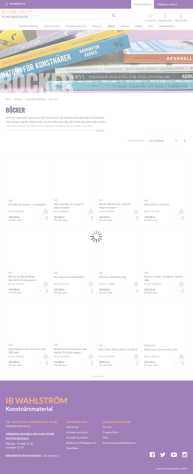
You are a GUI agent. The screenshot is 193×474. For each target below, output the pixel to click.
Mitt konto (72, 427)
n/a (10, 200)
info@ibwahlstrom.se (18, 426)
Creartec (150, 345)
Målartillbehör (35, 99)
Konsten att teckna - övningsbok (27, 204)
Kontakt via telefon (77, 437)
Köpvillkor (72, 448)
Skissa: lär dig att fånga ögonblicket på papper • (22, 278)
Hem (8, 99)
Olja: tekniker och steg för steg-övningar (69, 205)
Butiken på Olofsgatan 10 (81, 442)
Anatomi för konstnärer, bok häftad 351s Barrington (70, 350)
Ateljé (18, 99)
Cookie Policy (111, 432)
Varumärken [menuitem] (167, 26)
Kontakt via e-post (77, 432)
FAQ (105, 437)
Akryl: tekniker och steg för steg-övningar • (115, 205)
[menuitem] (28, 26)
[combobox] (73, 15)
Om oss (107, 427)
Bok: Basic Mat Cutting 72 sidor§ (118, 349)
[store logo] (17, 14)
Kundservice (17, 3)
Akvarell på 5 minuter (156, 204)
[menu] (96, 26)
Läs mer (100, 130)
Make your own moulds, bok (160, 349)
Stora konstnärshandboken (69, 276)
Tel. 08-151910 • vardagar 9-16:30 (31, 422)
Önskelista (165, 16)
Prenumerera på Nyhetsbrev (119, 442)
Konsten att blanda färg (112, 276)
